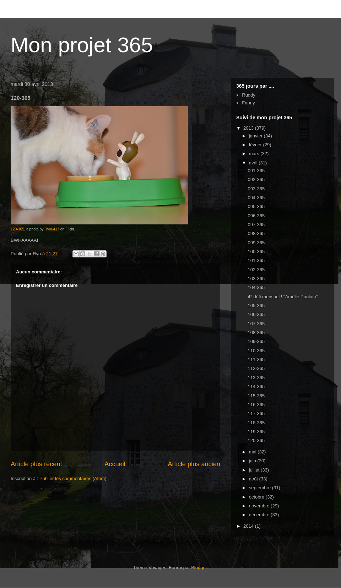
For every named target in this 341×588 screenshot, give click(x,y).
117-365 (256, 413)
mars (255, 153)
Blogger (199, 567)
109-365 (256, 341)
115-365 (256, 395)
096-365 (256, 215)
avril (254, 162)
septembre (260, 487)
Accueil (114, 464)
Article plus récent (36, 464)
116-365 (256, 404)
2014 (249, 526)
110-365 (256, 350)
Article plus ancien (194, 464)
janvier (256, 135)
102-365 (256, 269)
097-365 (256, 224)
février (256, 144)
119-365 (256, 431)
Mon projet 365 (82, 45)
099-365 (256, 242)
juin (253, 460)
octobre (257, 497)
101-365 (256, 260)
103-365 (256, 278)
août (254, 478)
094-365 (256, 197)
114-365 (256, 386)
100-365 (256, 251)
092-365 (256, 179)
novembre (260, 505)
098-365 (256, 233)
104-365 (256, 287)
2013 (249, 128)
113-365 (256, 377)
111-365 (256, 359)
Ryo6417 (51, 229)
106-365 (256, 314)
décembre (260, 514)
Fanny (248, 102)
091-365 (256, 170)
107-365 (256, 323)
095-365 (256, 206)
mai (253, 451)
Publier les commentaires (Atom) (73, 478)
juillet (255, 470)
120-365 (17, 229)
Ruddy (248, 95)
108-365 (256, 332)
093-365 (256, 188)
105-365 (256, 305)
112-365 (256, 368)
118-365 (256, 422)
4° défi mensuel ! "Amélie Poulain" (283, 296)
